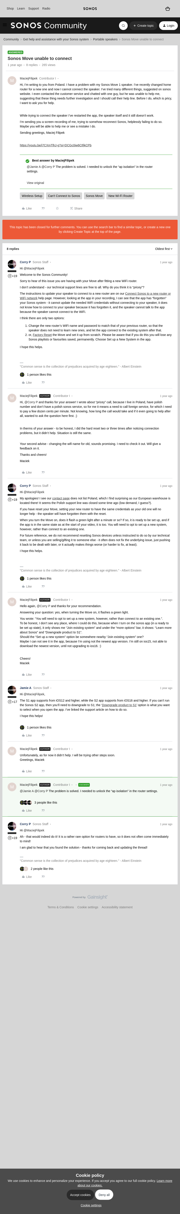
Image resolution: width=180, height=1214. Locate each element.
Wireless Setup (32, 196)
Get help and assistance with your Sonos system (56, 39)
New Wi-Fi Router (120, 196)
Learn (21, 8)
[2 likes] (36, 869)
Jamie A (25, 688)
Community (11, 39)
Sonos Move (94, 196)
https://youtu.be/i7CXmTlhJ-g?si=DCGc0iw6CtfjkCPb (56, 145)
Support (33, 8)
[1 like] (35, 374)
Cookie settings (87, 907)
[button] (4, 26)
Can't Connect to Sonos (64, 196)
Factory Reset (42, 335)
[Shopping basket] (167, 8)
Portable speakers (105, 39)
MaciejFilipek (28, 78)
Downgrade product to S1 (119, 705)
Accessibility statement (117, 907)
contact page (61, 498)
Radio (46, 8)
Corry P (25, 262)
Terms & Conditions (61, 907)
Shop (10, 8)
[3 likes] (38, 802)
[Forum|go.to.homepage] (49, 25)
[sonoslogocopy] (90, 8)
